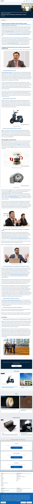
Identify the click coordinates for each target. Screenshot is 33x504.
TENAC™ (2, 475)
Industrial (17, 477)
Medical (17, 479)
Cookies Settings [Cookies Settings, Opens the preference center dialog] (3, 502)
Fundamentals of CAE (18, 491)
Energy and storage (18, 475)
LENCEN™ (2, 480)
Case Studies (3, 488)
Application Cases (19, 473)
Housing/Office (2, 491)
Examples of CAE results (19, 490)
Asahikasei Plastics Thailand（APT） (14, 196)
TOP (1, 439)
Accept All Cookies (23, 502)
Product (2, 473)
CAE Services (18, 488)
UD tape (3, 433)
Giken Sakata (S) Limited (10, 31)
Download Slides (16, 457)
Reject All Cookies (29, 502)
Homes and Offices (18, 478)
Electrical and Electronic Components (20, 476)
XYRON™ (2, 476)
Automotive (17, 474)
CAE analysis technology (19, 489)
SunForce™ (2, 479)
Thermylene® (2, 478)
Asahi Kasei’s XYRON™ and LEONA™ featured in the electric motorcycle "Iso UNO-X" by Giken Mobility (10, 387)
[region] (16, 498)
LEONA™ (2, 474)
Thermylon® (2, 477)
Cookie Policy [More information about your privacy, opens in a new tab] (18, 500)
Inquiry (16, 365)
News (4, 439)
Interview (7, 439)
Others (17, 480)
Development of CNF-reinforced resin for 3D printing (9, 409)
